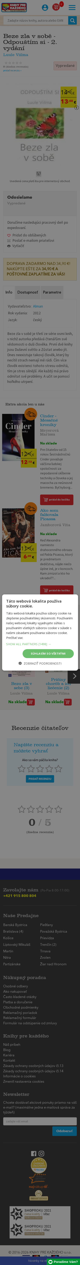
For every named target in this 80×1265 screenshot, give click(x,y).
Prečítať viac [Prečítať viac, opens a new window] (14, 638)
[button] (40, 644)
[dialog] (40, 632)
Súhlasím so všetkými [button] (48, 653)
